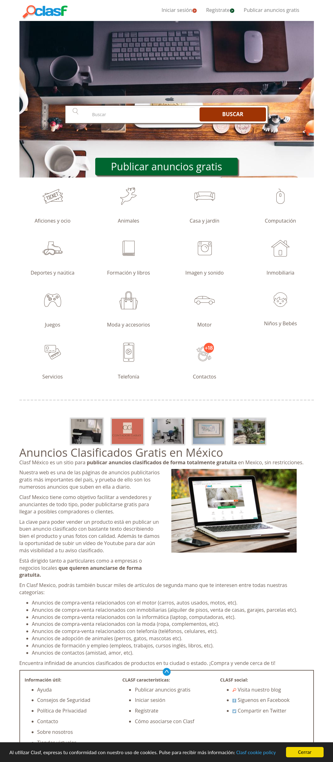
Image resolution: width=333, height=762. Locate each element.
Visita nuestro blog (256, 689)
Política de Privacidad (62, 710)
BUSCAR (232, 114)
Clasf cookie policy (256, 753)
